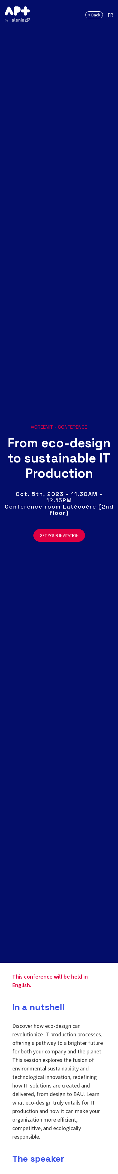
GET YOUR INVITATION (59, 535)
